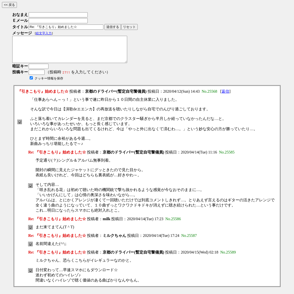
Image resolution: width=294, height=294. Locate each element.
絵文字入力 (44, 33)
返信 (225, 96)
